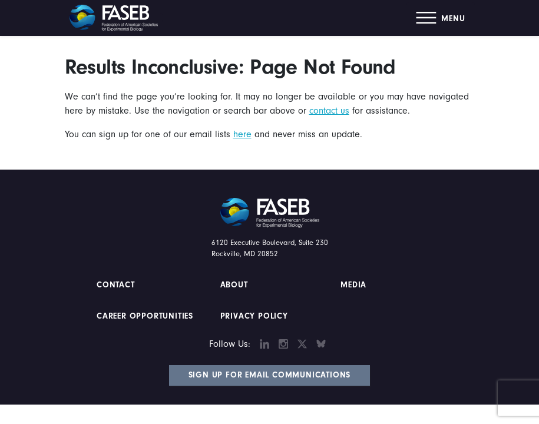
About (234, 285)
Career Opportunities (143, 316)
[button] (440, 18)
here (242, 134)
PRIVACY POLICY (254, 316)
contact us (329, 110)
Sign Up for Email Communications (270, 375)
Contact (117, 285)
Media (353, 285)
